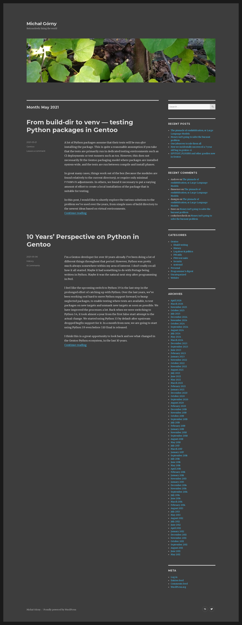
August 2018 (177, 439)
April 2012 (176, 528)
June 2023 (176, 350)
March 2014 (177, 501)
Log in (174, 577)
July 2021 (175, 373)
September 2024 (179, 327)
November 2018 (179, 432)
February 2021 (178, 386)
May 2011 (175, 554)
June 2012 (176, 525)
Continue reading (75, 213)
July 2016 (175, 459)
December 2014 (179, 485)
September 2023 (179, 346)
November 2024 (179, 320)
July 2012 (175, 521)
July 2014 (175, 495)
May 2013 (175, 515)
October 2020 (178, 396)
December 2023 (179, 343)
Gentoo (30, 146)
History (30, 261)
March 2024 (177, 340)
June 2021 (176, 376)
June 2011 (175, 551)
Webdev (175, 278)
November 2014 (179, 488)
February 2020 (178, 406)
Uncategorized (178, 274)
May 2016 (175, 465)
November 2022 (179, 360)
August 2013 (177, 508)
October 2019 (177, 416)
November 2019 (178, 412)
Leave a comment (36, 151)
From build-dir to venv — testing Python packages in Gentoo (80, 126)
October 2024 (178, 323)
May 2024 (176, 337)
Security (177, 261)
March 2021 (177, 383)
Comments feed (179, 583)
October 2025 (177, 310)
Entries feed (177, 580)
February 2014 (178, 505)
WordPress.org (178, 587)
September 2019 (179, 419)
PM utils (177, 255)
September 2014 (179, 492)
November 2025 (179, 307)
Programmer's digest (182, 271)
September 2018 (179, 435)
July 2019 (175, 422)
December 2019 (179, 409)
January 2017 (177, 452)
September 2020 (179, 399)
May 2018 (175, 442)
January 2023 (178, 356)
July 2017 (175, 445)
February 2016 (178, 472)
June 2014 (176, 498)
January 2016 (177, 475)
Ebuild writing (180, 245)
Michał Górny (42, 23)
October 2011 (177, 541)
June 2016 (175, 462)
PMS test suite (180, 258)
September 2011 (179, 544)
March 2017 (176, 449)
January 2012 (177, 531)
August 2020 (177, 402)
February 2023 (178, 353)
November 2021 (179, 366)
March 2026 (177, 304)
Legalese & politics (183, 251)
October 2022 (178, 363)
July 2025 (175, 313)
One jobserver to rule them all (186, 143)
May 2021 (176, 379)
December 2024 (179, 317)
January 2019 (177, 429)
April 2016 (176, 468)
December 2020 (179, 393)
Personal (175, 268)
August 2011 (177, 548)
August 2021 (177, 369)
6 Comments (33, 265)
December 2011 (178, 534)
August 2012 (177, 518)
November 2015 (178, 478)
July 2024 (175, 333)
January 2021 (177, 389)
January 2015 (177, 482)
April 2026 (176, 300)
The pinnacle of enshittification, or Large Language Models (189, 182)
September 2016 (179, 455)
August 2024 (177, 330)
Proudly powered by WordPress (59, 609)
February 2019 (178, 426)
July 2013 (175, 511)
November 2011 (178, 538)
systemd (178, 264)
